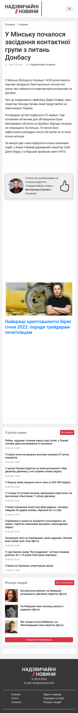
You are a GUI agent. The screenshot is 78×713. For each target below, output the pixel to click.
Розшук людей (52, 702)
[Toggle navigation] (69, 8)
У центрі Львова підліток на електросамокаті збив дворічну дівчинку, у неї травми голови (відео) (36, 470)
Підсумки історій (54, 698)
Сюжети (16, 702)
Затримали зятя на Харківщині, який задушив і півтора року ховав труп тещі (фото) (38, 539)
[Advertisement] (39, 240)
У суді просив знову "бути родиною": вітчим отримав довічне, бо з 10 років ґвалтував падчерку (37, 553)
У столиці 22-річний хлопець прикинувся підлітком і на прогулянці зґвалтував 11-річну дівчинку (38, 495)
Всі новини (67, 432)
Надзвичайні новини (42, 64)
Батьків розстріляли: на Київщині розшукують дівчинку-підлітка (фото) (43, 592)
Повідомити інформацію (39, 639)
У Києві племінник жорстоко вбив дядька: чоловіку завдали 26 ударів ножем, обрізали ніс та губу (36, 509)
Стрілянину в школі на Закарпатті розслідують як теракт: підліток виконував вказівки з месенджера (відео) (36, 524)
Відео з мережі (52, 694)
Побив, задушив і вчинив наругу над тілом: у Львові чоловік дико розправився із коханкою (36, 442)
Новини (23, 24)
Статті (15, 698)
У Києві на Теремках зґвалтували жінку (29, 565)
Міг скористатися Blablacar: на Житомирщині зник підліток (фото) (42, 623)
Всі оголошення (64, 582)
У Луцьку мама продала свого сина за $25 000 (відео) (37, 482)
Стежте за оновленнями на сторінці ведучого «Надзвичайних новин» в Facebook (41, 186)
